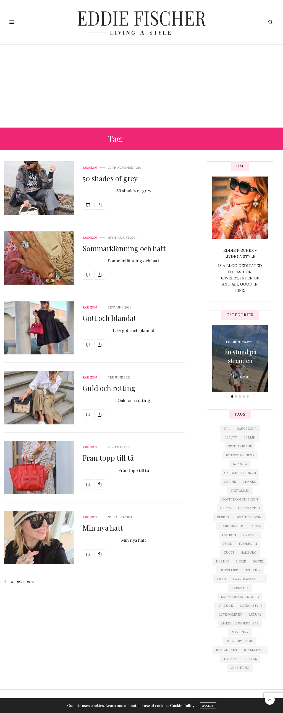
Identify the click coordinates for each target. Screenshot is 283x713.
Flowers (250, 535)
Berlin (249, 437)
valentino (239, 668)
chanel (249, 482)
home (241, 561)
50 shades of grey (110, 178)
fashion (229, 535)
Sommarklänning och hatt (124, 248)
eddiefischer (231, 526)
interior (253, 570)
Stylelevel (254, 650)
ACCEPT (208, 705)
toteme (230, 659)
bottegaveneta (240, 455)
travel (250, 659)
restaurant (226, 650)
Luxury (255, 614)
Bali (227, 429)
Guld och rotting (109, 388)
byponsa (240, 464)
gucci (229, 552)
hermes (222, 561)
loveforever (230, 614)
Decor (225, 508)
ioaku (221, 579)
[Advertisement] (141, 86)
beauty (230, 437)
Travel (248, 342)
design (223, 517)
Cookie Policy (182, 705)
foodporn (248, 544)
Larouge (225, 606)
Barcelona (246, 429)
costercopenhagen (240, 499)
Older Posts (19, 581)
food (227, 544)
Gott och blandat (109, 318)
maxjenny (240, 632)
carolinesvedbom (240, 473)
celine (230, 482)
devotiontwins (249, 517)
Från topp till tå (108, 458)
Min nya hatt (103, 528)
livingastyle (251, 606)
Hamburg (248, 552)
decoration (249, 508)
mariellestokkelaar (240, 623)
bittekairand (240, 446)
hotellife (228, 570)
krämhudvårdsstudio (240, 597)
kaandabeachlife (248, 579)
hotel (258, 561)
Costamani (239, 490)
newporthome (240, 641)
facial (255, 526)
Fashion (90, 167)
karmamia (240, 588)
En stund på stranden (240, 356)
